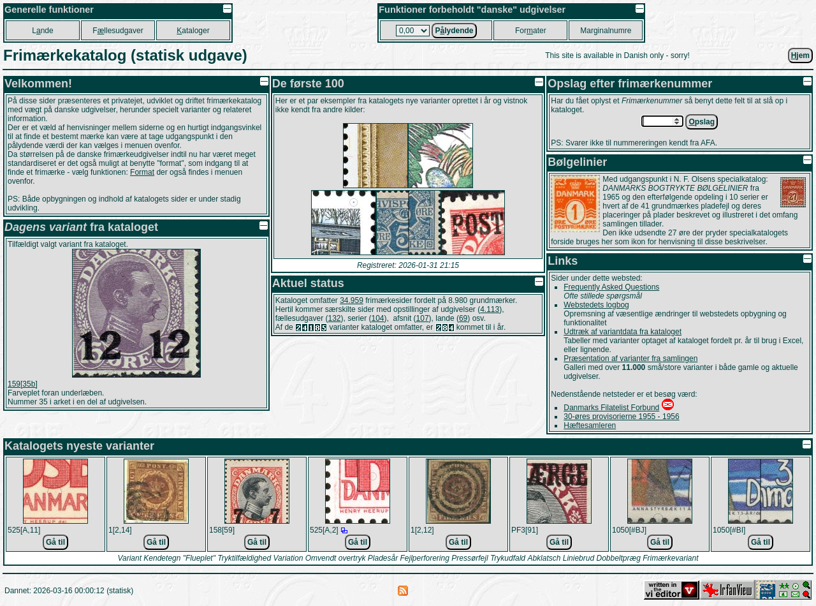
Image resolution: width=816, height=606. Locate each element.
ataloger (193, 30)
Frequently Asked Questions (611, 287)
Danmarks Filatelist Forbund (611, 407)
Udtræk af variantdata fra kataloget (622, 331)
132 (334, 318)
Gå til (55, 542)
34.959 (351, 300)
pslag (701, 121)
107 (422, 318)
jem (800, 55)
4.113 (489, 309)
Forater (530, 30)
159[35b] (23, 384)
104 (378, 318)
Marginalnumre (605, 30)
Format (142, 172)
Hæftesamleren (590, 425)
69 (463, 318)
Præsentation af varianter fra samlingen (630, 358)
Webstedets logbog (596, 304)
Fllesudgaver (117, 30)
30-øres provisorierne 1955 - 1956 (621, 416)
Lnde (42, 30)
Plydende (454, 30)
